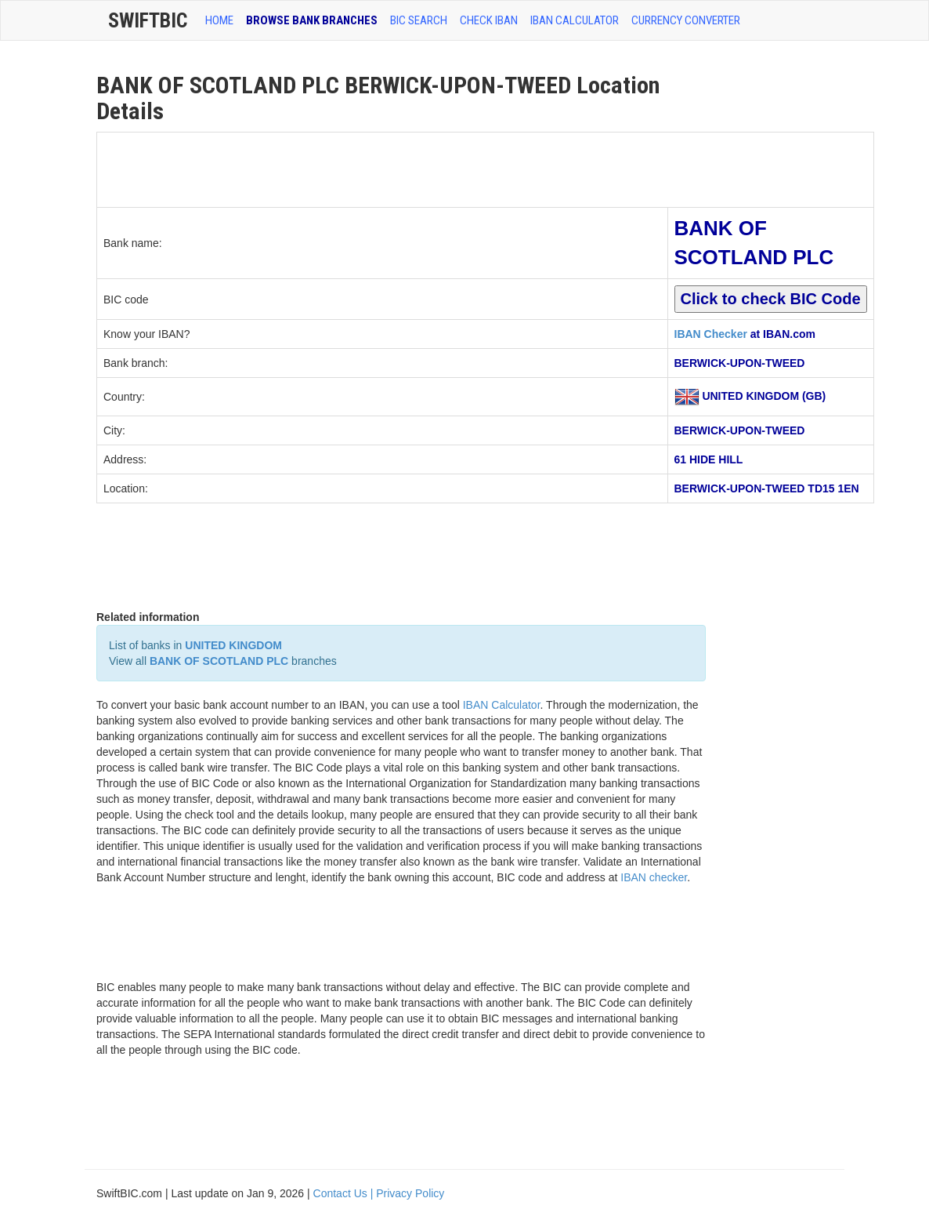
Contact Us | (345, 1193)
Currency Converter (685, 20)
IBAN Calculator (574, 20)
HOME (219, 20)
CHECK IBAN (489, 20)
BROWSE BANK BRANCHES (312, 20)
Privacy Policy (410, 1193)
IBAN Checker (710, 334)
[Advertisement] (382, 168)
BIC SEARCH (418, 20)
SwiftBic (147, 20)
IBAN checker (653, 877)
